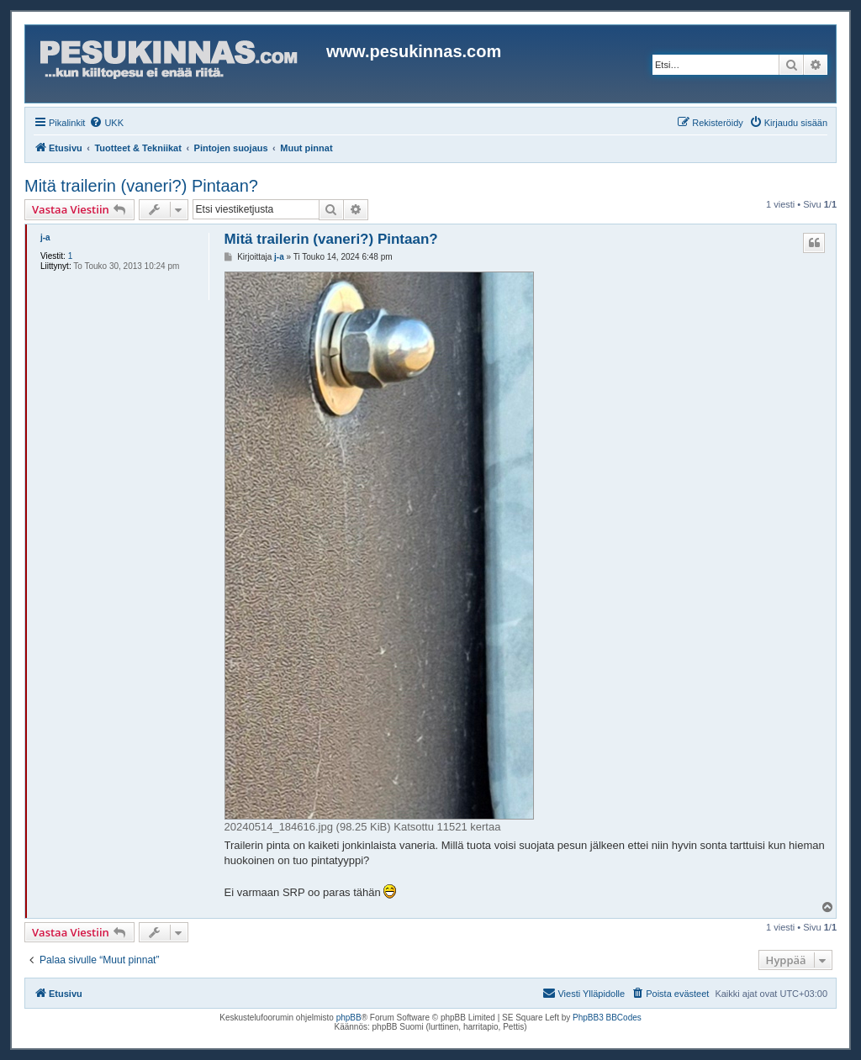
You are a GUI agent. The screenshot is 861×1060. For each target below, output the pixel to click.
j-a (45, 237)
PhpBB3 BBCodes (607, 1017)
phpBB (349, 1017)
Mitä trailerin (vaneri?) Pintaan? (141, 186)
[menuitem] (106, 123)
